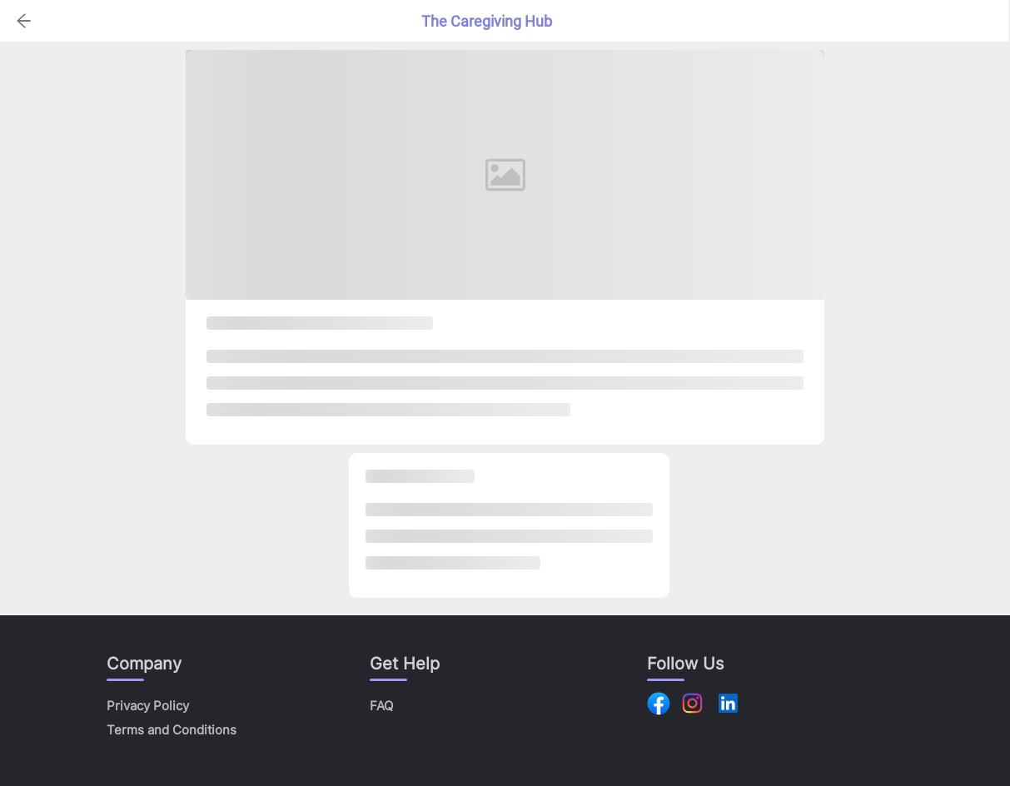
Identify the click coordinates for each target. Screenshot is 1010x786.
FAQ (381, 706)
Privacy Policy (148, 706)
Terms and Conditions (171, 730)
